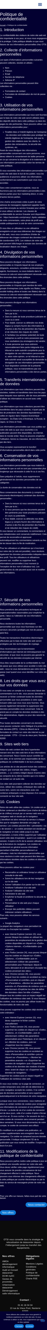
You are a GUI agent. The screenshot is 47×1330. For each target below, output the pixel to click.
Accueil (3, 25)
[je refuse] (42, 1320)
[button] (40, 4)
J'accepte (19, 1326)
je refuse (29, 1326)
